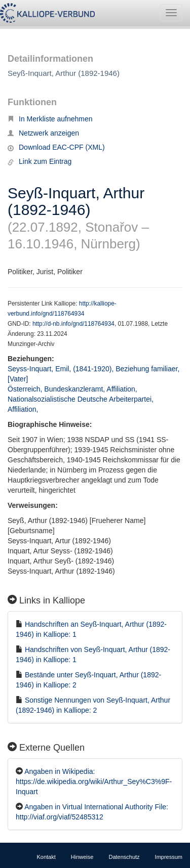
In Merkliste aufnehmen (50, 119)
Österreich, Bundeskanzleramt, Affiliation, (73, 389)
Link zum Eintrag (39, 161)
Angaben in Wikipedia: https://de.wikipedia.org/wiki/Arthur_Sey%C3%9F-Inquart (94, 781)
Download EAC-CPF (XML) (56, 147)
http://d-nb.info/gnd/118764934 (73, 323)
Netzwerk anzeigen (43, 133)
